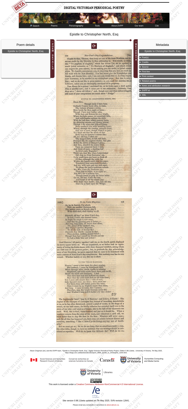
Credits (145, 62)
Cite (157, 26)
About (117, 26)
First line (146, 71)
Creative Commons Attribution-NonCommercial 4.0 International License (109, 384)
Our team (139, 26)
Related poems (149, 81)
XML (144, 95)
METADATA (136, 52)
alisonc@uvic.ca (113, 405)
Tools (97, 26)
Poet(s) (145, 57)
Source (145, 67)
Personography (76, 26)
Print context (148, 76)
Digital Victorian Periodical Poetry (94, 8)
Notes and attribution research (156, 86)
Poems (54, 26)
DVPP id (146, 90)
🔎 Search (34, 26)
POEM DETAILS (53, 56)
